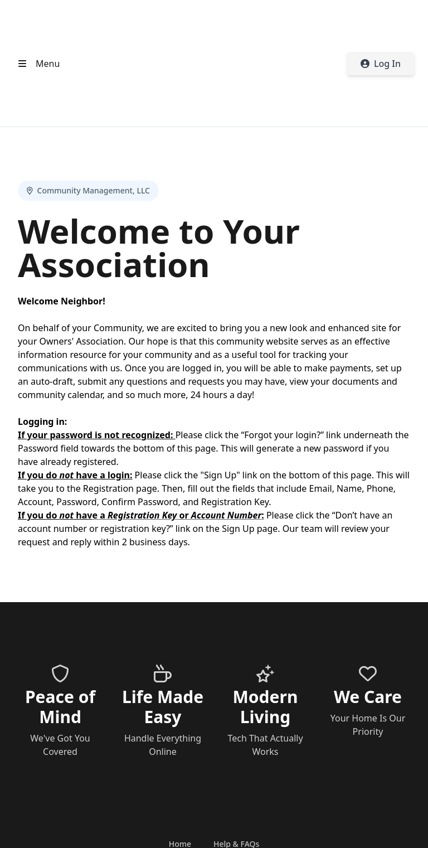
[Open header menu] (36, 63)
